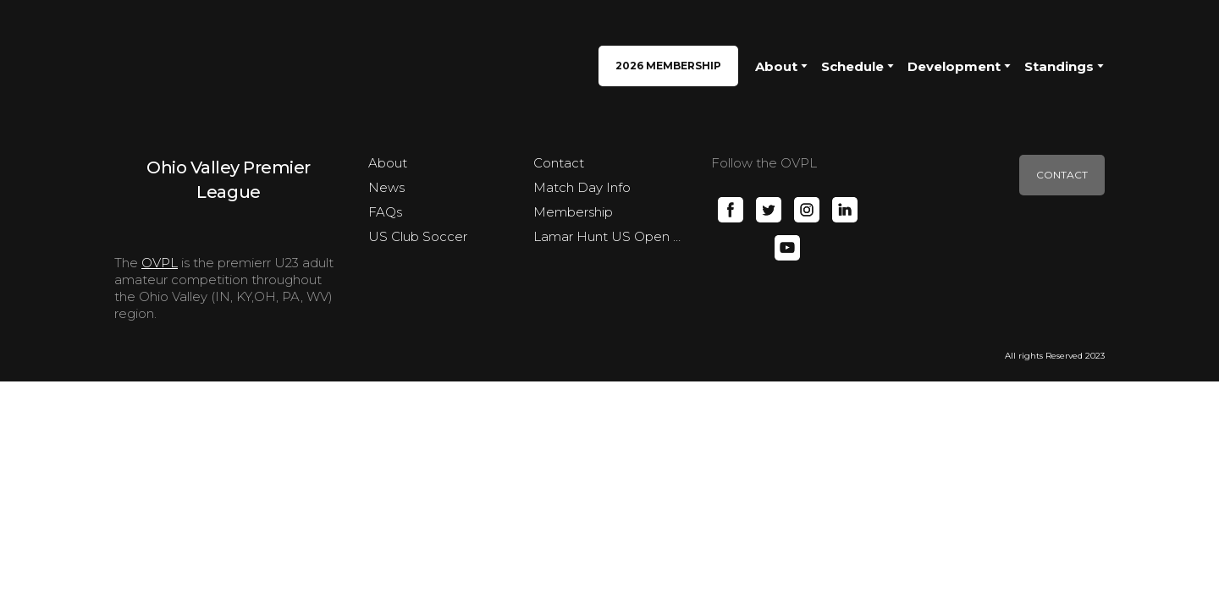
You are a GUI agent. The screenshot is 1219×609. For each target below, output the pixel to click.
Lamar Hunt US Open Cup (609, 236)
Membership (573, 212)
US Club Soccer (417, 236)
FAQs (385, 212)
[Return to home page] (160, 66)
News (386, 187)
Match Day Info (582, 187)
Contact (558, 163)
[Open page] (228, 179)
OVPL (159, 263)
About (387, 163)
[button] (668, 66)
